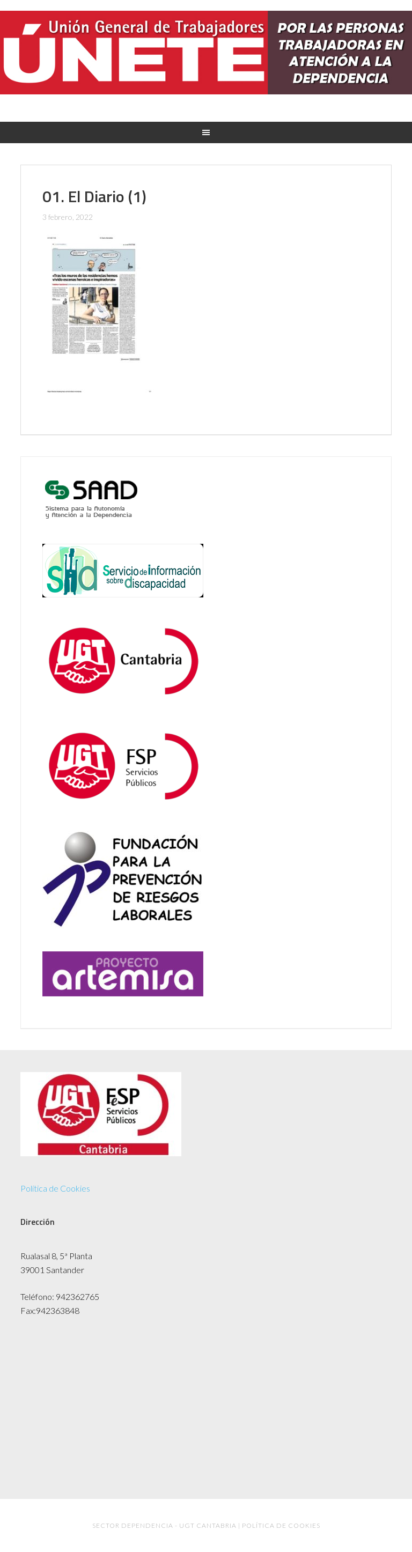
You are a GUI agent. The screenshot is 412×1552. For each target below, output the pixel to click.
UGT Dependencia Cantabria (206, 60)
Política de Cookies (55, 1188)
